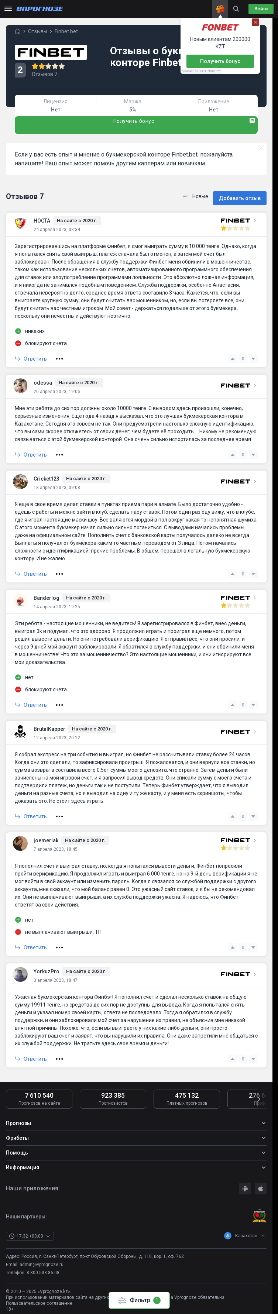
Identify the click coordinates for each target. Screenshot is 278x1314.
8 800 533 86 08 (43, 1267)
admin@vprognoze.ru (42, 1259)
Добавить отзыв (240, 193)
